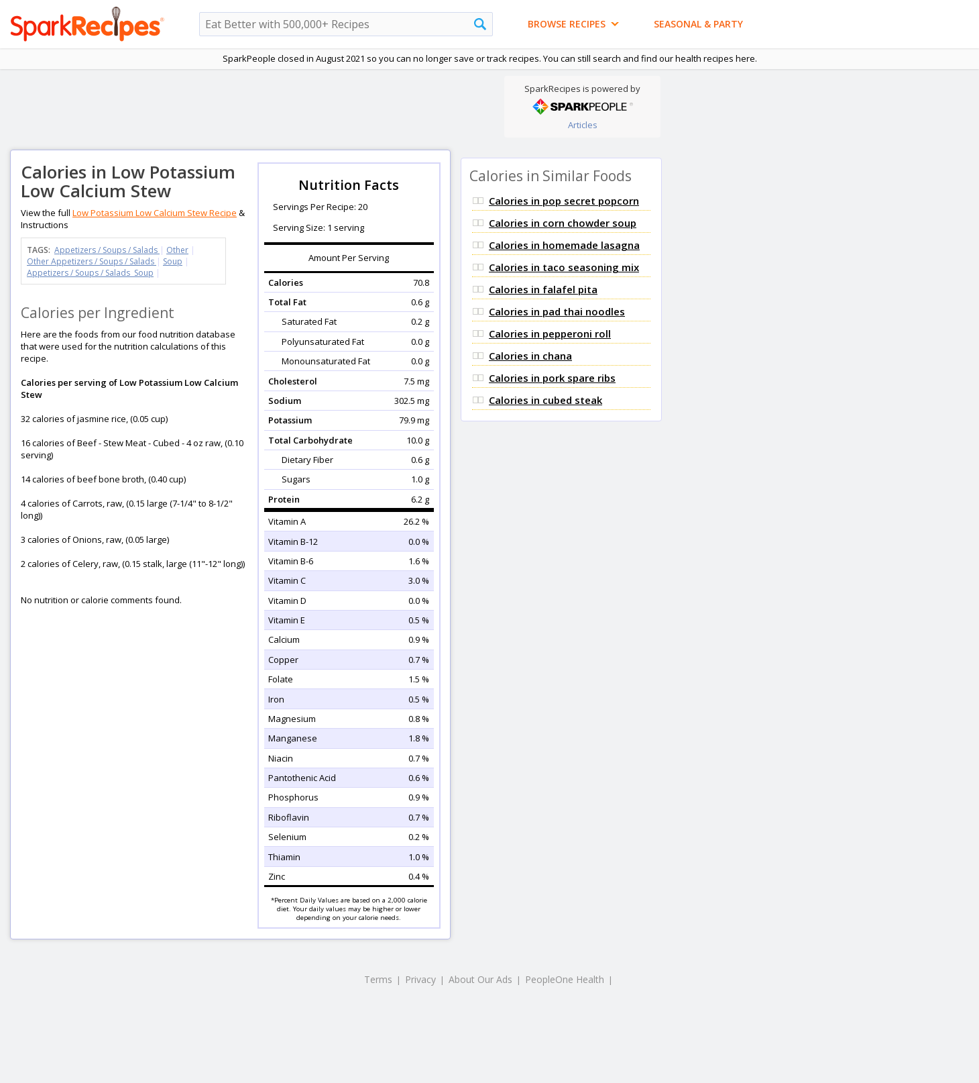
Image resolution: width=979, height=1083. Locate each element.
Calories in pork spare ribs (552, 377)
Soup (172, 261)
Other (177, 250)
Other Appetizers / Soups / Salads (91, 261)
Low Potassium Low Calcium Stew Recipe (154, 213)
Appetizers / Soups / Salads (107, 250)
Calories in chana (530, 355)
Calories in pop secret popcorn (564, 200)
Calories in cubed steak (545, 400)
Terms (378, 979)
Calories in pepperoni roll (550, 333)
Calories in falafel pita (543, 289)
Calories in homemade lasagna (564, 245)
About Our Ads (480, 979)
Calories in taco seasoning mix (564, 267)
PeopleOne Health (564, 979)
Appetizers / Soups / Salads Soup (90, 272)
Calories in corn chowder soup (562, 222)
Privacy (420, 979)
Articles (582, 125)
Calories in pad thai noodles (557, 311)
